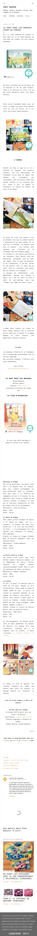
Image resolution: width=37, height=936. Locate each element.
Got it (26, 933)
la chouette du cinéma (10, 768)
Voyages (12, 16)
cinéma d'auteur (14, 763)
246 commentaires (16, 882)
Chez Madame (9, 7)
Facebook (6, 740)
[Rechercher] (32, 3)
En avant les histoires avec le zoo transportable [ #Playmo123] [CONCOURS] (18, 876)
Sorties (20, 16)
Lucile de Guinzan (16, 778)
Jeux (5, 16)
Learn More (15, 933)
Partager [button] (6, 757)
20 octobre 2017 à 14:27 (18, 779)
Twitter (15, 740)
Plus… (28, 16)
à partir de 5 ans (17, 760)
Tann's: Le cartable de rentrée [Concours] (16, 899)
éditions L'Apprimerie (10, 765)
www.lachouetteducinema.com (18, 368)
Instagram (24, 740)
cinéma (5, 763)
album (26, 760)
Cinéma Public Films (24, 717)
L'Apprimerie (22, 386)
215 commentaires (16, 904)
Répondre (12, 796)
